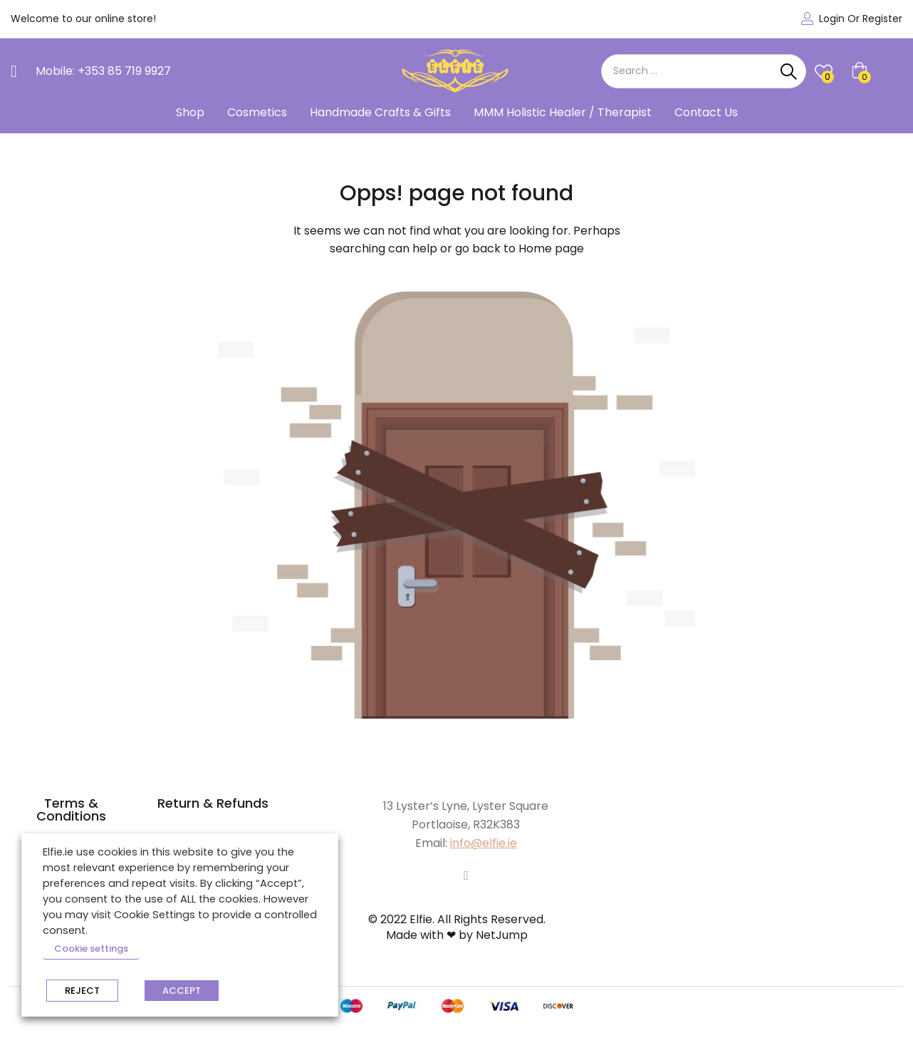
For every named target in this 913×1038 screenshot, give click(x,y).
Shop (190, 112)
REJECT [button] (82, 990)
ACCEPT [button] (181, 990)
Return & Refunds (212, 803)
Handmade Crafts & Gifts (380, 112)
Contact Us (706, 112)
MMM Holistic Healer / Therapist (563, 112)
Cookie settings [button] (91, 948)
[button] (877, 71)
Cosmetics (257, 112)
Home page (551, 248)
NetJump (502, 935)
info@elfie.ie (483, 843)
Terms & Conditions (71, 809)
